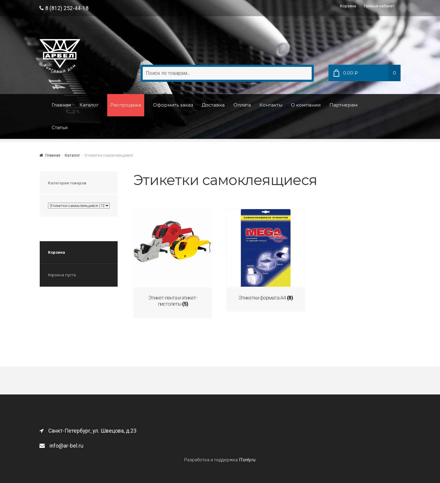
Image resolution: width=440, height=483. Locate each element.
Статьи (60, 127)
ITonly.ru (247, 459)
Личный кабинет (379, 6)
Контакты (270, 105)
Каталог (89, 105)
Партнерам (343, 105)
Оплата (242, 105)
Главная (61, 105)
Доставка (213, 105)
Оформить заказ (173, 105)
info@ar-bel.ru (61, 445)
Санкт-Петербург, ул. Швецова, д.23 (88, 430)
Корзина (348, 6)
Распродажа (125, 105)
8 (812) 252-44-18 (64, 8)
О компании (306, 105)
